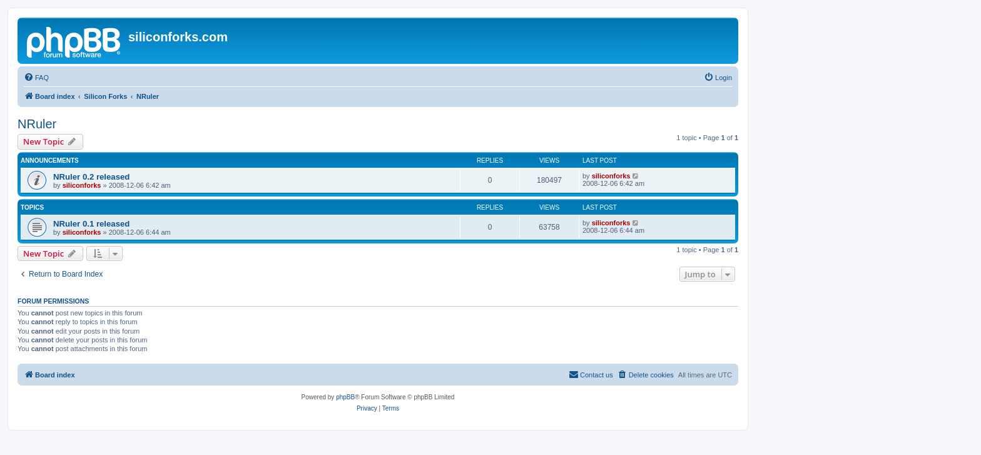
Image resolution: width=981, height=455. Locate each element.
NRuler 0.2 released (91, 176)
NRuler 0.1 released (91, 223)
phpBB (345, 397)
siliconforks (82, 185)
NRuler (37, 124)
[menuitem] (36, 77)
